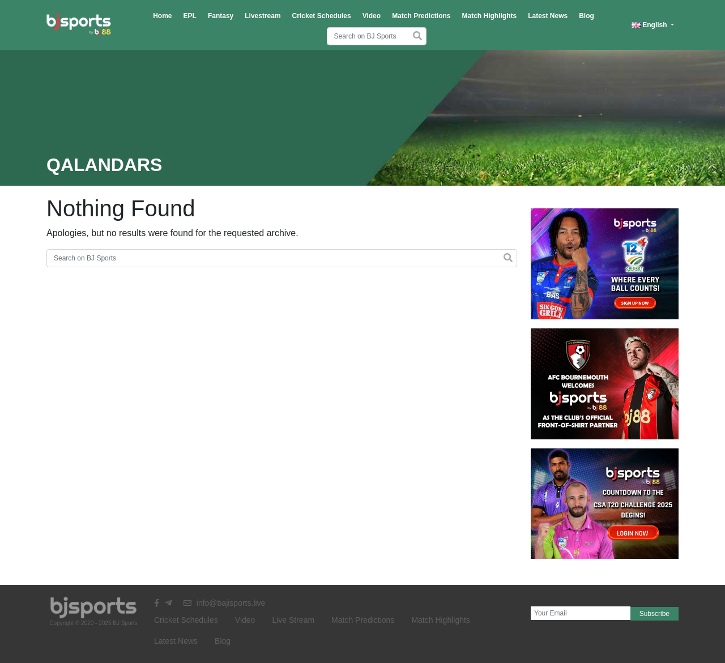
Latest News (548, 16)
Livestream (262, 16)
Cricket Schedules (321, 16)
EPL (190, 16)
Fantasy (220, 16)
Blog (586, 16)
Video (371, 16)
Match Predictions (421, 16)
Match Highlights (489, 16)
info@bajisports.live (225, 603)
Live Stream (293, 619)
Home (162, 16)
